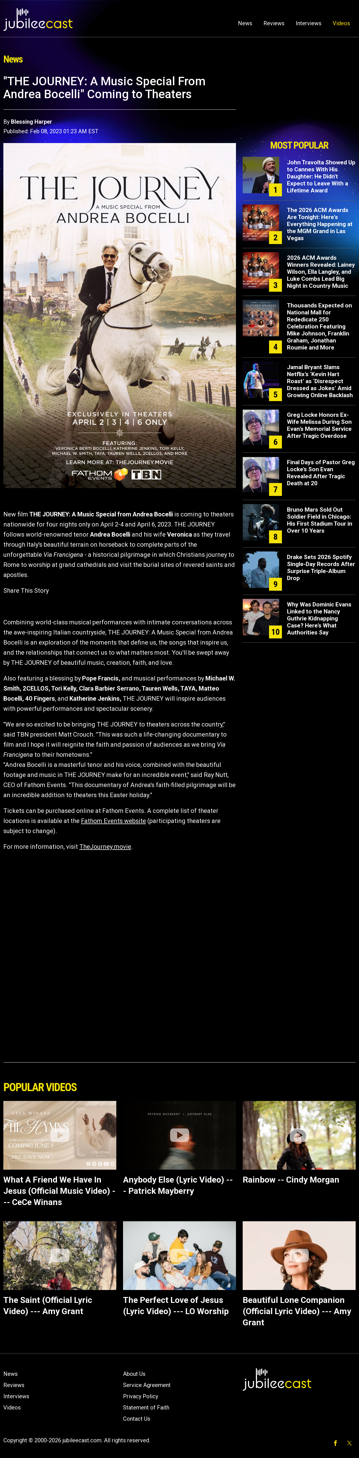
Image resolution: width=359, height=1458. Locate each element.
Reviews (273, 23)
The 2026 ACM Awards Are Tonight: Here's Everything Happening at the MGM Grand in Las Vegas (320, 224)
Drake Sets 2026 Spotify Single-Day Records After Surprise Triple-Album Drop (321, 567)
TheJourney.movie (105, 846)
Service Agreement (147, 1385)
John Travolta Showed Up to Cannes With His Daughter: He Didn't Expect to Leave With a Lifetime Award (321, 176)
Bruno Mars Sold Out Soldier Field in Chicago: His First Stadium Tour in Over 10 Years (319, 520)
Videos (341, 23)
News (245, 23)
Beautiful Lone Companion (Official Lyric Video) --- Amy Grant (297, 1311)
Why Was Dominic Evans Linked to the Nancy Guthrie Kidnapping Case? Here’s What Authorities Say (319, 618)
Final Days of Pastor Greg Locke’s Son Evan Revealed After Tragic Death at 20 (321, 473)
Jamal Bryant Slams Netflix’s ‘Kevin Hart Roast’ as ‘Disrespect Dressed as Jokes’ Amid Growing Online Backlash (320, 381)
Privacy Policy (140, 1396)
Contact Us (136, 1418)
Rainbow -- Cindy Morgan (291, 1180)
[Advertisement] (299, 106)
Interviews (308, 23)
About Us (134, 1373)
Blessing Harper (31, 121)
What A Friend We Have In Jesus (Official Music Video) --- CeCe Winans (59, 1191)
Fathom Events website (113, 820)
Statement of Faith (146, 1407)
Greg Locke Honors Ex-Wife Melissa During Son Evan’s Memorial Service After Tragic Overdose (319, 425)
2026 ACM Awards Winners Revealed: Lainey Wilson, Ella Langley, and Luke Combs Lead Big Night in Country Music (321, 271)
